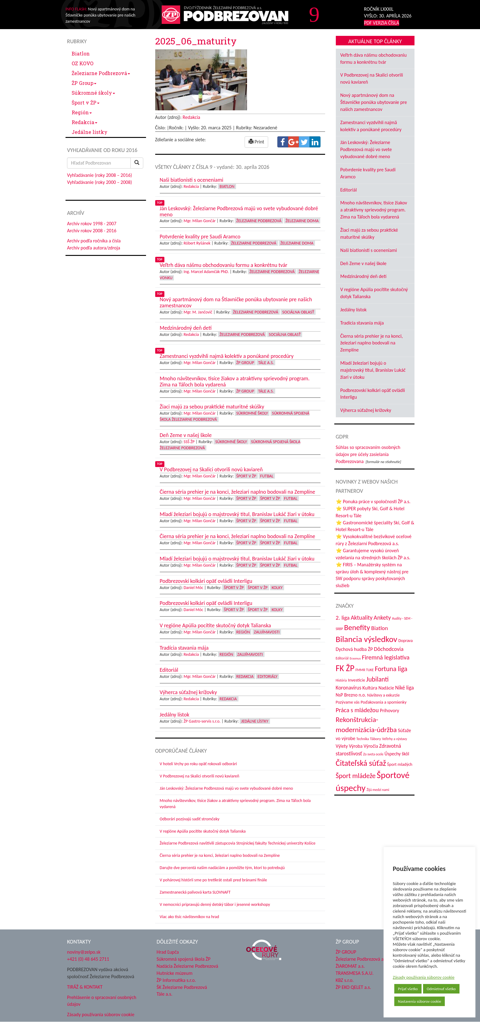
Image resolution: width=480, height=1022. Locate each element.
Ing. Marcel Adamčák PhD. (206, 271)
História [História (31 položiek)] (341, 680)
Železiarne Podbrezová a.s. (362, 959)
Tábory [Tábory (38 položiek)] (375, 738)
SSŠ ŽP (189, 441)
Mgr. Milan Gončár (200, 220)
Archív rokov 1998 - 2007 (91, 223)
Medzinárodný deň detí (363, 276)
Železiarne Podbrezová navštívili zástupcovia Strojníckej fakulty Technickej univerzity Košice (238, 843)
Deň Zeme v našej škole (363, 263)
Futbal (266, 476)
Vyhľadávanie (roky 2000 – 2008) (99, 182)
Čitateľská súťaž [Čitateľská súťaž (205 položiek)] (361, 763)
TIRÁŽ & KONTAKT (85, 987)
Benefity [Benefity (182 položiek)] (357, 627)
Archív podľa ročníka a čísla (94, 241)
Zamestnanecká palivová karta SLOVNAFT (195, 892)
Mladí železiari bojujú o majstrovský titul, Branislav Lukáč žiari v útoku (373, 370)
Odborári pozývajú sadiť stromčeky (189, 819)
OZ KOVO (82, 63)
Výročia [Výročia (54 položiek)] (371, 746)
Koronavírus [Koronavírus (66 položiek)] (349, 687)
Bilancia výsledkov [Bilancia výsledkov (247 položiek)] (366, 639)
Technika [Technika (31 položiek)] (362, 739)
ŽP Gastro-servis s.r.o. (202, 721)
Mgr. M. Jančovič (198, 312)
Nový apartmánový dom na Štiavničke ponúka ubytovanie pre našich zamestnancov (373, 102)
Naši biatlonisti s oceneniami (368, 250)
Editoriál (348, 190)
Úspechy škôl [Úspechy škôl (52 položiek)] (396, 754)
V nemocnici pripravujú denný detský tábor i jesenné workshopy (215, 904)
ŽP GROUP (346, 952)
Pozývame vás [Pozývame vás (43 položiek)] (348, 702)
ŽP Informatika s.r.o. (176, 980)
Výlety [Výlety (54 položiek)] (342, 746)
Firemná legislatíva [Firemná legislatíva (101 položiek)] (386, 657)
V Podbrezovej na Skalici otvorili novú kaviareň (199, 776)
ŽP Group (84, 83)
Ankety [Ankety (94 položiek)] (382, 617)
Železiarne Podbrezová (101, 73)
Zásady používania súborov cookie (424, 977)
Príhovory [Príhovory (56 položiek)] (389, 710)
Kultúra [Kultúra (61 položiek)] (369, 688)
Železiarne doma (302, 220)
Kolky (277, 587)
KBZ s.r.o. (345, 980)
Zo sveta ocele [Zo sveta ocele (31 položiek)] (373, 754)
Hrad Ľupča (168, 952)
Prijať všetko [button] (408, 988)
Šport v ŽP (85, 102)
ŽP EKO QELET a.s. (353, 987)
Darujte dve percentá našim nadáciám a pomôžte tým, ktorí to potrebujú (222, 867)
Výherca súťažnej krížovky (365, 410)
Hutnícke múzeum (175, 973)
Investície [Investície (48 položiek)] (356, 680)
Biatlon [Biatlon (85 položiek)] (379, 628)
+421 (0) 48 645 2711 (88, 959)
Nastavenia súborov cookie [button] (419, 1001)
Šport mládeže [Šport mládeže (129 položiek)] (356, 776)
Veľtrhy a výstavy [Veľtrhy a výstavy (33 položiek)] (394, 739)
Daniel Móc (193, 587)
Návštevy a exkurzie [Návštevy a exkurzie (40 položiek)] (383, 695)
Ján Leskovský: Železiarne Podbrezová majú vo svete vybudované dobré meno (226, 788)
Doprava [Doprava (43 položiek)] (405, 640)
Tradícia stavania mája (362, 323)
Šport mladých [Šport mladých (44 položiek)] (399, 764)
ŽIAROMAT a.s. (350, 966)
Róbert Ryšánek (197, 243)
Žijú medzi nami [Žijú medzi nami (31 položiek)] (378, 790)
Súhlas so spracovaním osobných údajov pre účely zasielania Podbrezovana (368, 454)
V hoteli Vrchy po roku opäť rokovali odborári (198, 763)
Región (82, 112)
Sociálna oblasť (298, 312)
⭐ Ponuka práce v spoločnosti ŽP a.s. (373, 501)
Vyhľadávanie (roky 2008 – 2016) (99, 175)
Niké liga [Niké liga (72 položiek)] (404, 687)
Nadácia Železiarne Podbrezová (187, 966)
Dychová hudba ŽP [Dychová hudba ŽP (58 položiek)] (354, 649)
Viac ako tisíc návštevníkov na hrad (189, 916)
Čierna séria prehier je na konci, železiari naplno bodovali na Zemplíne (220, 855)
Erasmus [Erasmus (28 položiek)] (355, 658)
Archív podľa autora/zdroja (93, 248)
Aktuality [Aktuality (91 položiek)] (362, 617)
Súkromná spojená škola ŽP (184, 959)
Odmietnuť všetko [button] (441, 988)
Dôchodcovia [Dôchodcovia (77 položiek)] (388, 648)
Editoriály (267, 676)
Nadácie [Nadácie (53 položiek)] (386, 688)
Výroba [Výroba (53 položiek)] (356, 746)
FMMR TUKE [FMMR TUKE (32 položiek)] (364, 670)
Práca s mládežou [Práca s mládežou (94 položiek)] (357, 710)
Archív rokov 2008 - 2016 (91, 231)
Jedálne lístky (89, 132)
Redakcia (84, 122)
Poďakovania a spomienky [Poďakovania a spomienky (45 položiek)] (384, 702)
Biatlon (81, 53)
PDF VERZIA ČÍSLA (381, 23)
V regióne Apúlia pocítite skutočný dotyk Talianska (203, 831)
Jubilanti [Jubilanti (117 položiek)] (377, 679)
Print (256, 142)
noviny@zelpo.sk (83, 952)
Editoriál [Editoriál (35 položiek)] (342, 658)
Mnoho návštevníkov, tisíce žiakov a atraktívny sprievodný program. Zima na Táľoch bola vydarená (373, 210)
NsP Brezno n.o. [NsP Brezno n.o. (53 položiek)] (351, 695)
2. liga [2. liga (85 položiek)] (343, 617)
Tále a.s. (266, 362)
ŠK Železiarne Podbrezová (182, 987)
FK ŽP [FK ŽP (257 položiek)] (345, 668)
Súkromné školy (93, 92)
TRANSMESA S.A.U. (355, 973)
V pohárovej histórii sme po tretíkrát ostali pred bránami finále (213, 880)
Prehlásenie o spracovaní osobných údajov (101, 1000)
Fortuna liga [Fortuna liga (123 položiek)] (391, 669)
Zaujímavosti (267, 632)
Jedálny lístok (353, 310)
